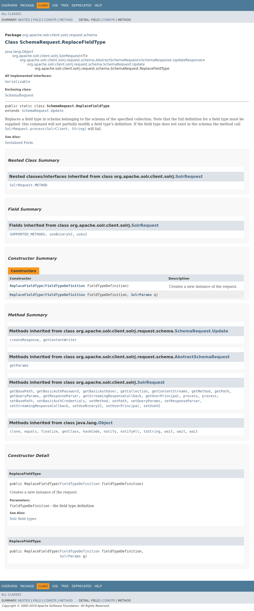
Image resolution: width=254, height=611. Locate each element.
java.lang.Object (19, 52)
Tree (65, 5)
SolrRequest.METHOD (28, 185)
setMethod (98, 401)
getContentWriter (60, 340)
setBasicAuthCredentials (61, 401)
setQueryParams (145, 401)
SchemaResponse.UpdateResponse (171, 60)
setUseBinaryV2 (87, 406)
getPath (222, 391)
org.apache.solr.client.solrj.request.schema (59, 35)
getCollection (134, 391)
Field (37, 20)
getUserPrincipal (162, 396)
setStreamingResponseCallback (39, 406)
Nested (24, 20)
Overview (9, 5)
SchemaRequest (19, 95)
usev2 (82, 234)
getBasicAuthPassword (58, 391)
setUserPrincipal (122, 406)
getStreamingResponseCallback (112, 396)
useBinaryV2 (60, 234)
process (190, 396)
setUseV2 (151, 406)
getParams (19, 365)
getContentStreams (169, 391)
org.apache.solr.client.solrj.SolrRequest (46, 56)
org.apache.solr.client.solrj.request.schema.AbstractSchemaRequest (79, 60)
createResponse (24, 340)
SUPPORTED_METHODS (27, 234)
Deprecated (82, 5)
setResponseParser (182, 401)
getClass (70, 431)
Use (55, 5)
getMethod (200, 391)
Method (66, 20)
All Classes (11, 14)
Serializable (17, 82)
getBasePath (21, 391)
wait (168, 431)
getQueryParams (24, 396)
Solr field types (23, 519)
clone (15, 431)
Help (98, 5)
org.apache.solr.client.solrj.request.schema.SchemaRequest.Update (86, 64)
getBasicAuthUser (99, 391)
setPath (119, 401)
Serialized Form (19, 143)
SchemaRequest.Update (43, 111)
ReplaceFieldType (26, 286)
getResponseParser (61, 396)
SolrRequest (189, 176)
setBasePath (21, 401)
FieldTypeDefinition (65, 286)
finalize (49, 431)
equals (30, 431)
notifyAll (130, 431)
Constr (50, 20)
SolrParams (141, 295)
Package (27, 5)
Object (105, 422)
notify (110, 431)
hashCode (91, 431)
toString (152, 431)
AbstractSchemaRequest (202, 356)
